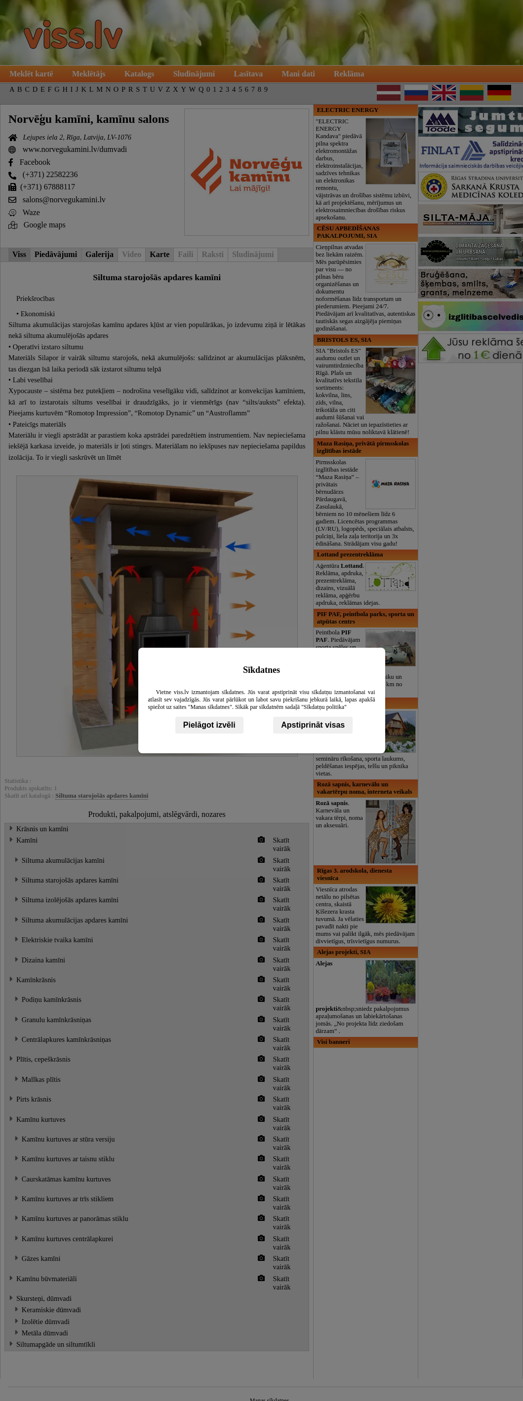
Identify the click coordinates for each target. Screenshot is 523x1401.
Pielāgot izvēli (209, 725)
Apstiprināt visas (313, 725)
